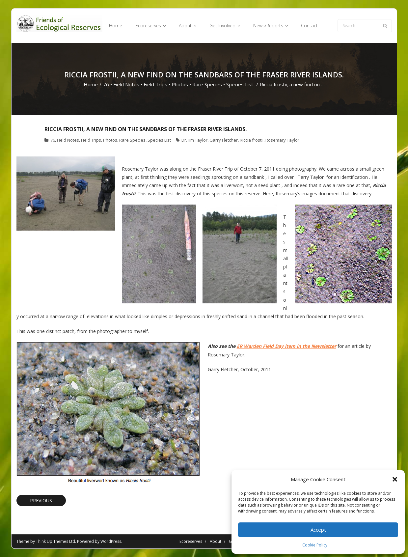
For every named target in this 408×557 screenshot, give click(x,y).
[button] (395, 479)
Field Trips (155, 84)
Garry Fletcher (223, 140)
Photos (180, 84)
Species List (239, 84)
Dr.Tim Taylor (194, 140)
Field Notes (126, 84)
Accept (318, 529)
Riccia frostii (251, 140)
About (215, 541)
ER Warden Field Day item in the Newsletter (286, 346)
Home (91, 84)
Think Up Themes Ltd (55, 541)
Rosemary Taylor (282, 140)
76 (106, 84)
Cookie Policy (314, 545)
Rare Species (207, 84)
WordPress (110, 541)
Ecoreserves (190, 541)
